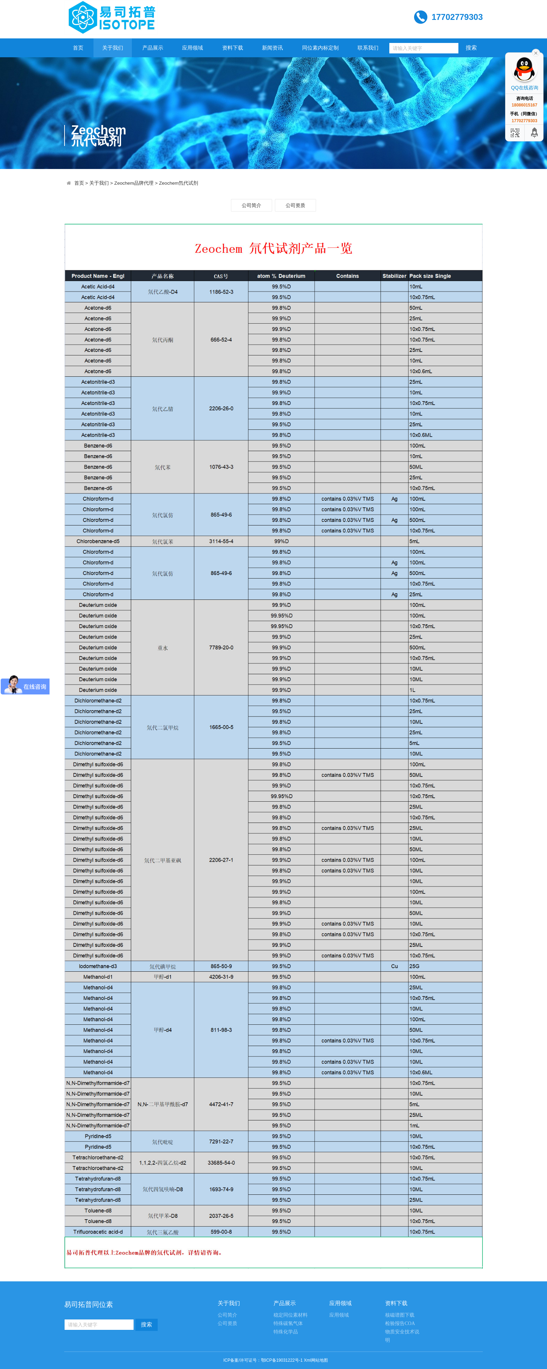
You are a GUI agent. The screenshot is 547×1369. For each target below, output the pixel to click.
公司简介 (251, 205)
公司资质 (295, 205)
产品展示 (152, 48)
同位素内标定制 (320, 48)
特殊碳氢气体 (288, 1323)
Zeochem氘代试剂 (178, 183)
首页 (78, 48)
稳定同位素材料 (291, 1315)
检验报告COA (400, 1323)
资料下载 (232, 48)
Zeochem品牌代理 (134, 183)
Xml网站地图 (316, 1360)
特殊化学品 (286, 1331)
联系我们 (368, 48)
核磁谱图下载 (399, 1315)
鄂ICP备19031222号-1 (282, 1360)
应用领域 (192, 48)
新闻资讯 (272, 48)
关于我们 (112, 48)
